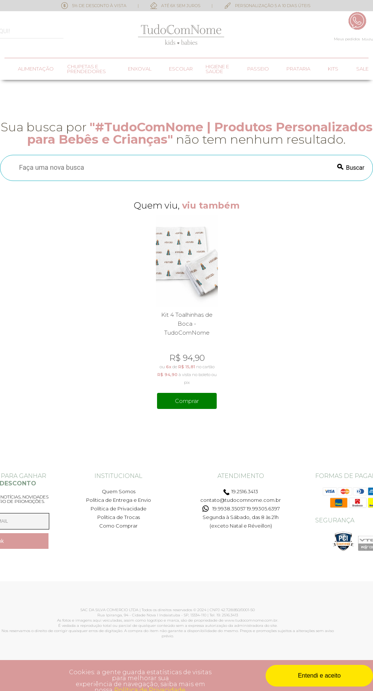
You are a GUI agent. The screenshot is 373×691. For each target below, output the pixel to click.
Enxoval (139, 68)
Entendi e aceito (319, 675)
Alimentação (36, 68)
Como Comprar (118, 526)
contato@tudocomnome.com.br (240, 500)
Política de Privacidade (119, 509)
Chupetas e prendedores (86, 69)
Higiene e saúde (217, 69)
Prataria (298, 68)
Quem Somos (118, 491)
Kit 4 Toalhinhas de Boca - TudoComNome (187, 323)
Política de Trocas (118, 517)
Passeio (258, 68)
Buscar (355, 167)
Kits (333, 68)
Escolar (181, 68)
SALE (362, 68)
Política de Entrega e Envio (118, 500)
